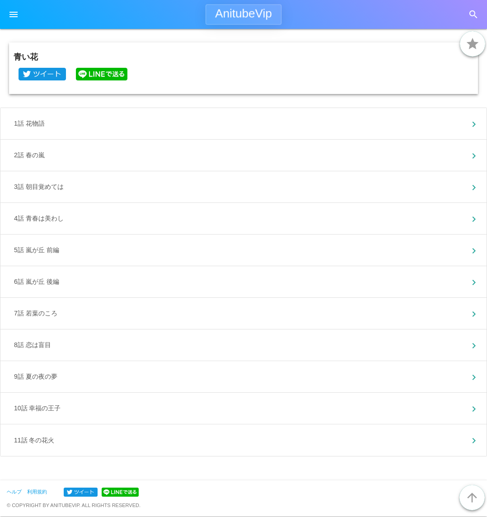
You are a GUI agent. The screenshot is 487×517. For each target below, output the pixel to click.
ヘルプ (14, 491)
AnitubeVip (243, 13)
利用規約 (37, 491)
